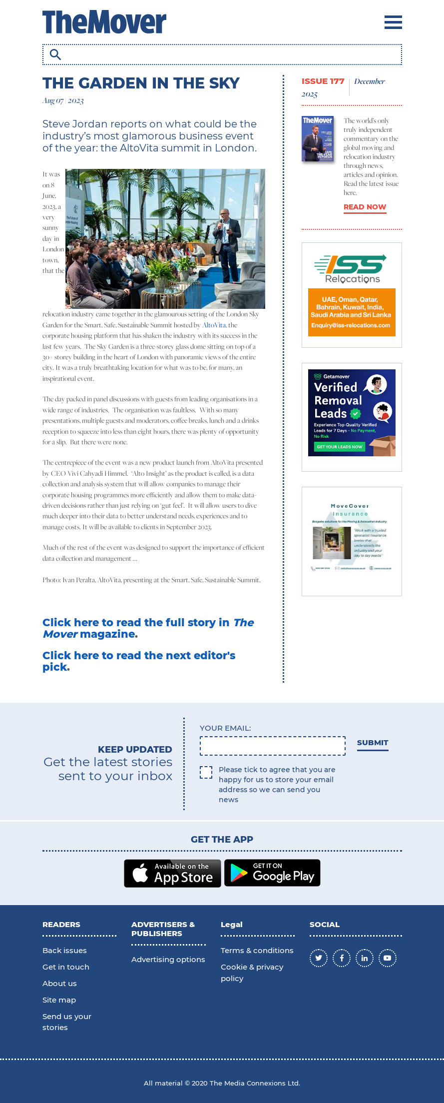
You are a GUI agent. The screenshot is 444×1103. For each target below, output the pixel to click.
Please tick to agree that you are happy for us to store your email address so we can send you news (277, 784)
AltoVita (214, 325)
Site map (59, 1000)
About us (59, 983)
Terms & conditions (257, 950)
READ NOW (365, 206)
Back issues (64, 950)
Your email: (225, 728)
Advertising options (168, 959)
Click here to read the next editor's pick (138, 661)
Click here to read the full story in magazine (147, 628)
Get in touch (65, 967)
